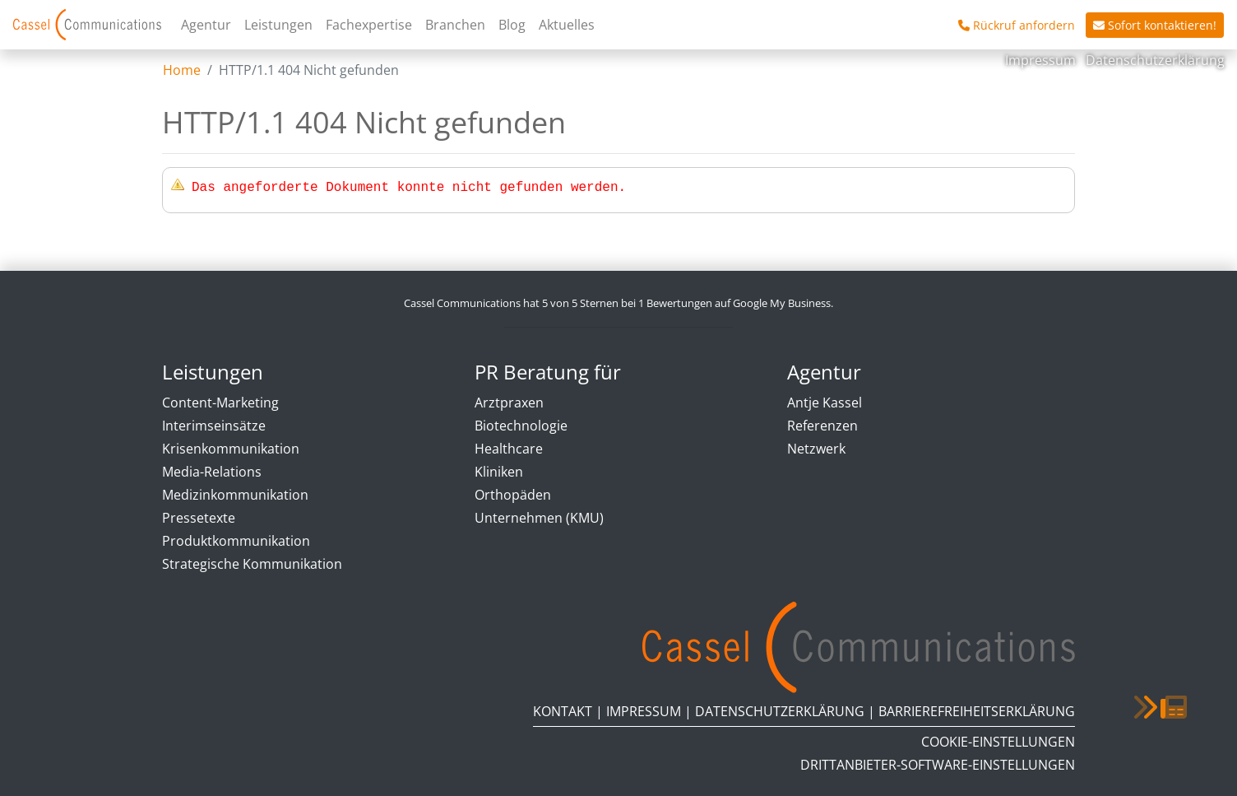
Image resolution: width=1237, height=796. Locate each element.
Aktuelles (567, 25)
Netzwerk (816, 449)
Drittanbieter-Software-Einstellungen (937, 765)
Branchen (455, 25)
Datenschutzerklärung (1155, 60)
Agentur (206, 25)
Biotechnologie (521, 426)
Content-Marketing (220, 402)
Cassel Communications (87, 24)
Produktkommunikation (236, 541)
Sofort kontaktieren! (1154, 25)
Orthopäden (513, 495)
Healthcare (509, 449)
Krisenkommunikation (230, 449)
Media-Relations (212, 472)
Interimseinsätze (214, 426)
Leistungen (278, 25)
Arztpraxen (509, 402)
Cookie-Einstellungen (998, 742)
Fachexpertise (369, 25)
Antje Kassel (824, 402)
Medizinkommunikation (235, 495)
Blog (512, 25)
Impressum (1042, 60)
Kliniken (499, 472)
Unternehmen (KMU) (539, 518)
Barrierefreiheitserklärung (976, 711)
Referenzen (822, 426)
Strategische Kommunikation (252, 564)
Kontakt (562, 711)
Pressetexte (198, 518)
